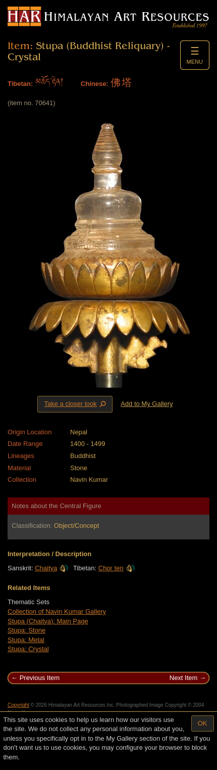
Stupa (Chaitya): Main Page (48, 621)
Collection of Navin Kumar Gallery (57, 611)
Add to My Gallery (147, 403)
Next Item (184, 678)
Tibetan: (20, 83)
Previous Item (40, 678)
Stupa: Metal (26, 640)
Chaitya (52, 568)
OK (202, 723)
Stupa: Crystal (28, 649)
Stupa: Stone (26, 630)
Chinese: (94, 83)
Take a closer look (75, 404)
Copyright (18, 705)
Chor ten (116, 568)
